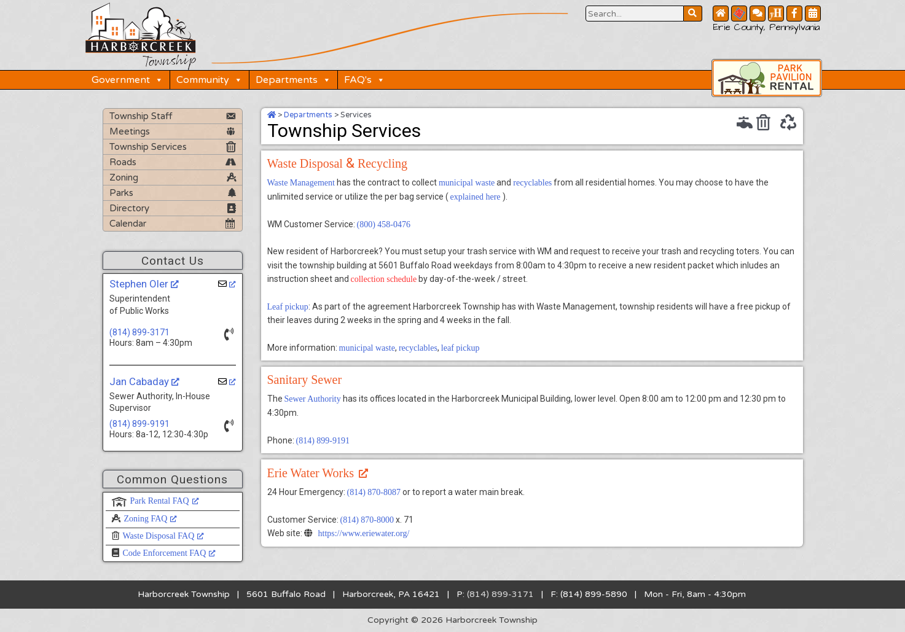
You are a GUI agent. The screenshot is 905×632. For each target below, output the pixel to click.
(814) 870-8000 (367, 520)
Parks (121, 192)
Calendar (127, 223)
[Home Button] (721, 13)
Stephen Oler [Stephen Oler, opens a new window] (144, 284)
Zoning (123, 177)
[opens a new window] (227, 284)
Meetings (129, 131)
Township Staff (141, 116)
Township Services (148, 146)
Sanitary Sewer (304, 379)
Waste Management (301, 182)
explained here (475, 196)
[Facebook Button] (794, 13)
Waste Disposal (305, 163)
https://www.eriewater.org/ (364, 533)
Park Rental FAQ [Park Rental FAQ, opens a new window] (164, 500)
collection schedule (384, 279)
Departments (293, 80)
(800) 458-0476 (384, 224)
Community (209, 80)
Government (127, 80)
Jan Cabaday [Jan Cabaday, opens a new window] (144, 381)
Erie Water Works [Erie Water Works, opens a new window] (318, 473)
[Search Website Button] (635, 13)
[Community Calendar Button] (813, 13)
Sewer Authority (312, 399)
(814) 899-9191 (139, 424)
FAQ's (364, 80)
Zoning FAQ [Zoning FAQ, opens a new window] (151, 518)
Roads (122, 162)
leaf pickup (460, 348)
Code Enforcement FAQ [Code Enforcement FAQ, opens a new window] (169, 553)
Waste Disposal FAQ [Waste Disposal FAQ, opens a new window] (164, 535)
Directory (129, 208)
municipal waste (467, 182)
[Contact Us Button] (758, 13)
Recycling (382, 163)
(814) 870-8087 (374, 492)
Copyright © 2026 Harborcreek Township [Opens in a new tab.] (452, 620)
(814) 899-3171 (139, 332)
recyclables (532, 182)
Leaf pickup (287, 306)
